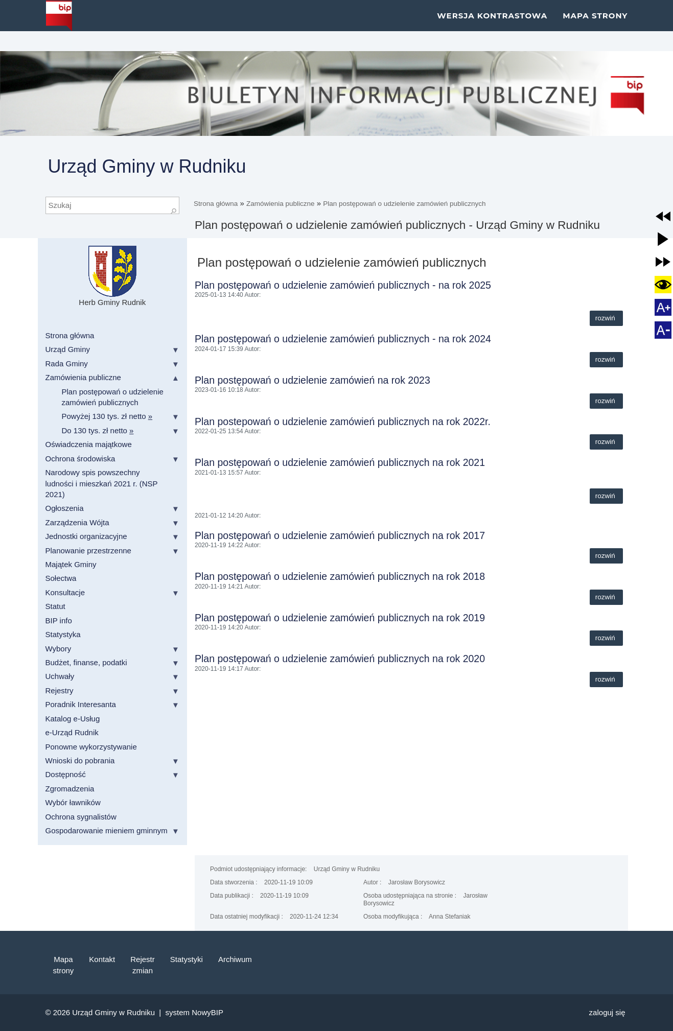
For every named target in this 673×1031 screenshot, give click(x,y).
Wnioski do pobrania (80, 760)
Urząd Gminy (67, 349)
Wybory (58, 648)
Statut (55, 606)
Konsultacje (65, 592)
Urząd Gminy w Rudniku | (118, 1012)
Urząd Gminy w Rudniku (147, 166)
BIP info (58, 620)
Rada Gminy (66, 363)
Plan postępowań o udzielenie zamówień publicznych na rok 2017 (340, 535)
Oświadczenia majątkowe (88, 444)
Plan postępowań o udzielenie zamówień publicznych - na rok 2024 (343, 338)
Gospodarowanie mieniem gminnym (106, 830)
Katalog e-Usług (72, 718)
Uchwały (60, 676)
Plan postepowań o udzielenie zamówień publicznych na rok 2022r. (343, 421)
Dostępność (65, 774)
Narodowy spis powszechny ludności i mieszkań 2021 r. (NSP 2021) (101, 483)
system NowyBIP (194, 1012)
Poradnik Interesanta (80, 704)
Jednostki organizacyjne (86, 536)
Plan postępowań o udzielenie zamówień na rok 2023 (312, 380)
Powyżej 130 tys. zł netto (107, 416)
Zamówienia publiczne (280, 203)
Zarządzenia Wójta (77, 522)
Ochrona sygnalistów (81, 816)
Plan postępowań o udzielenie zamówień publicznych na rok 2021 (340, 462)
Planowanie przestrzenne (88, 550)
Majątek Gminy (71, 564)
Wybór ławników (73, 802)
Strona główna (216, 203)
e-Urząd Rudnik (72, 732)
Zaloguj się (607, 1012)
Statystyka (63, 634)
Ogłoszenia (64, 508)
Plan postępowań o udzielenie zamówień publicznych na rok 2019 (340, 617)
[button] (663, 216)
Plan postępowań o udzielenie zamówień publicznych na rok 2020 (340, 658)
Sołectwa (61, 578)
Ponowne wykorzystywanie (91, 746)
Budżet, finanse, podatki (86, 662)
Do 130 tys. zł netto (98, 430)
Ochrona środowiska (80, 458)
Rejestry (59, 690)
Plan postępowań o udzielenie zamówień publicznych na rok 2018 (340, 576)
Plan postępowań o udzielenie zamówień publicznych (404, 203)
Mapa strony (595, 25)
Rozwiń (606, 318)
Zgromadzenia (70, 788)
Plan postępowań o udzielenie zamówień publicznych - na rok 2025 (343, 285)
